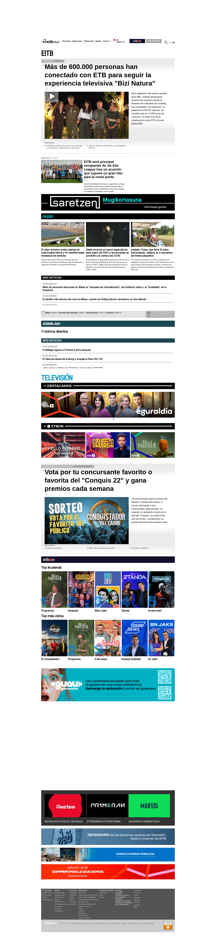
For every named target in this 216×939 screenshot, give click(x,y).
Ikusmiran (72, 902)
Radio (98, 41)
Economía (72, 895)
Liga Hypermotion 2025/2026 (88, 899)
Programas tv (46, 895)
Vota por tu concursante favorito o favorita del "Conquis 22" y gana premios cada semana (98, 480)
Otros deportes (84, 915)
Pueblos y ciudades (123, 903)
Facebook (137, 893)
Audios (101, 897)
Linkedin (136, 902)
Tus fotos (153, 312)
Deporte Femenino (85, 906)
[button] (102, 419)
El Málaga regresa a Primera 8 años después (67, 350)
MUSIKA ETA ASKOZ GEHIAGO (64, 821)
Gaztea (57, 899)
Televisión (89, 41)
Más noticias (52, 277)
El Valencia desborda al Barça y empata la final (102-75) (72, 359)
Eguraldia (72, 904)
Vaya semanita (47, 899)
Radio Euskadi (59, 895)
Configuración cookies (118, 923)
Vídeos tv (45, 897)
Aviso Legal (90, 923)
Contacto (142, 923)
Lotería (118, 899)
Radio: (57, 890)
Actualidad (72, 893)
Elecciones (120, 897)
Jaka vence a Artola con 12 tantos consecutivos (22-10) (72, 368)
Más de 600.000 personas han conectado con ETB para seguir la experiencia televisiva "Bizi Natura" (100, 75)
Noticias (66, 41)
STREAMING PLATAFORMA (104, 821)
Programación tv (47, 893)
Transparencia (132, 923)
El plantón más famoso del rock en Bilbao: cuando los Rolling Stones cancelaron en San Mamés (94, 299)
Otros (106, 41)
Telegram (137, 900)
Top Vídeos (103, 893)
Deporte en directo (85, 918)
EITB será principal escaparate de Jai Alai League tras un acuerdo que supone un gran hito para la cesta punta (103, 169)
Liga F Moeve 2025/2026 (87, 897)
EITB (47, 53)
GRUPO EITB (154, 41)
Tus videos (153, 316)
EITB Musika (59, 902)
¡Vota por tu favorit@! (54, 548)
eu (170, 42)
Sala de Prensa (122, 904)
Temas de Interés (122, 901)
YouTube (137, 905)
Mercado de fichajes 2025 (87, 904)
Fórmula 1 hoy (83, 902)
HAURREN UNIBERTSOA (144, 821)
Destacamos (59, 386)
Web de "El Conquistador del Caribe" (102, 548)
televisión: (47, 890)
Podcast (57, 909)
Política (71, 897)
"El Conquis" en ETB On (139, 548)
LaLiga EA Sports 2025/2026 (88, 895)
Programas (58, 906)
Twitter (136, 895)
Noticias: (73, 890)
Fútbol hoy (82, 893)
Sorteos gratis (122, 895)
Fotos (101, 895)
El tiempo (119, 892)
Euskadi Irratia (59, 893)
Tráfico (118, 894)
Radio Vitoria (59, 897)
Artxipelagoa (59, 911)
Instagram (137, 898)
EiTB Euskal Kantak (61, 904)
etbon (57, 426)
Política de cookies (102, 923)
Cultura (71, 899)
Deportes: (83, 890)
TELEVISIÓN (57, 378)
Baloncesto (82, 913)
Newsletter (137, 890)
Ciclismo (81, 911)
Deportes (77, 41)
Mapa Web (150, 923)
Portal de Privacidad (77, 923)
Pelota (81, 909)
